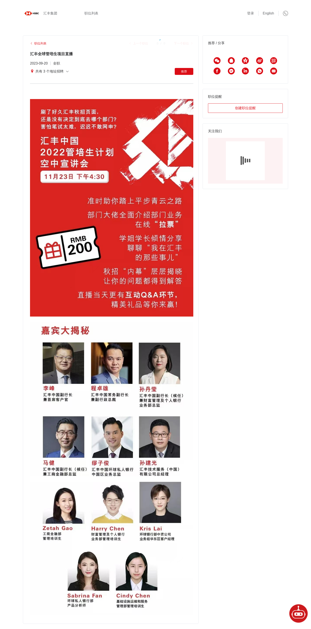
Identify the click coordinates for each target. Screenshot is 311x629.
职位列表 (91, 13)
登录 (250, 13)
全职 (56, 63)
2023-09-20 (39, 63)
